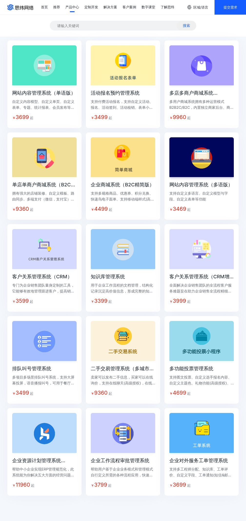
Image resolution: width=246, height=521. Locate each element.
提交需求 (230, 7)
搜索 (186, 25)
